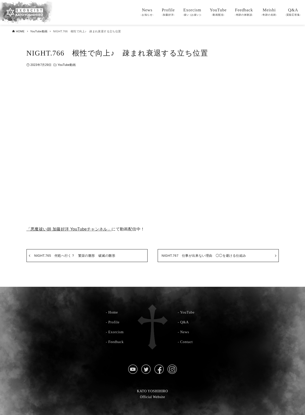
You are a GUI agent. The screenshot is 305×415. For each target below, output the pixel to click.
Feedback (116, 342)
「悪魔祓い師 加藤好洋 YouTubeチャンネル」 (69, 229)
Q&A (184, 322)
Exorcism (116, 332)
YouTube (187, 312)
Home (113, 312)
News (184, 332)
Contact (186, 342)
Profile (113, 322)
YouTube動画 (67, 65)
